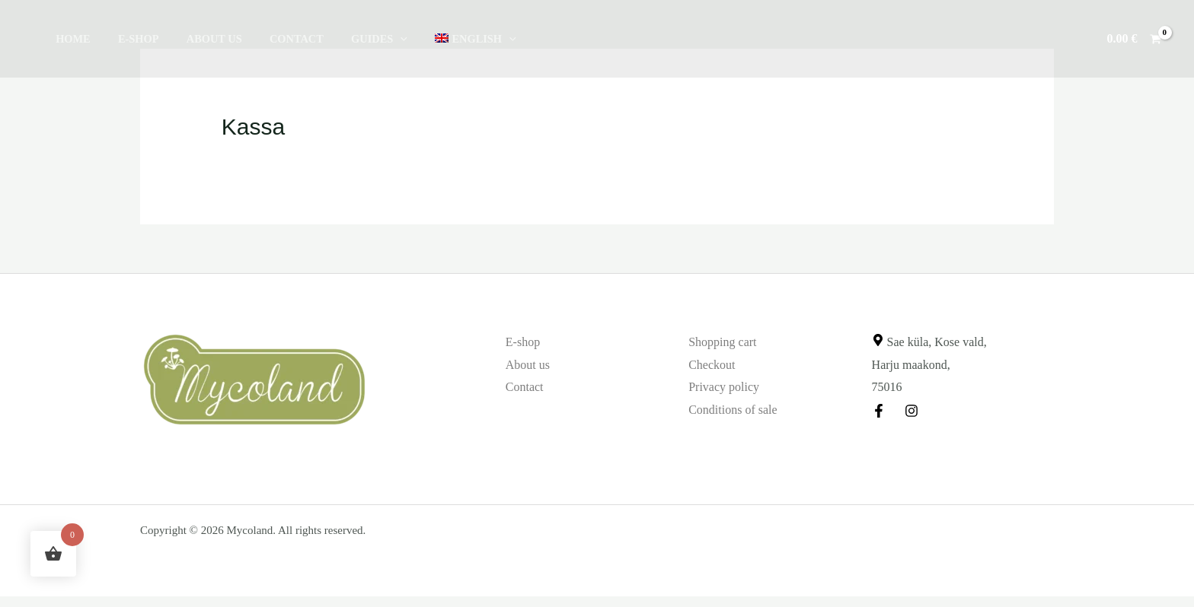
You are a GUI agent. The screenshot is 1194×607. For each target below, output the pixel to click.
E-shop (130, 39)
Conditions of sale (732, 409)
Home (70, 39)
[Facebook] (879, 411)
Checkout (711, 364)
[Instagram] (911, 411)
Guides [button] (354, 39)
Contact (277, 39)
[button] (375, 39)
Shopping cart (722, 341)
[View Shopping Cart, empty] (1133, 38)
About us (200, 39)
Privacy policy (723, 386)
